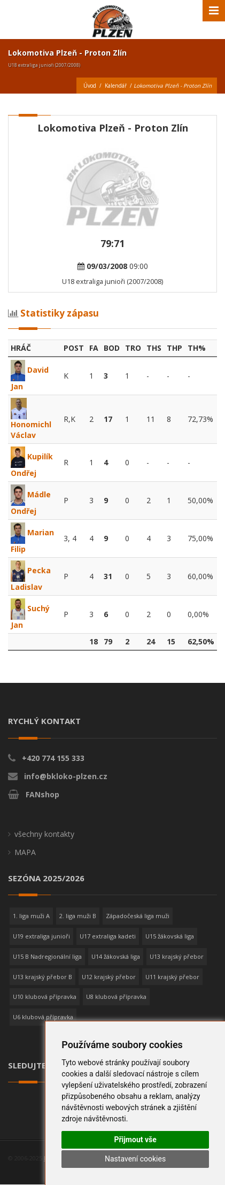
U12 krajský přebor (109, 977)
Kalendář (116, 85)
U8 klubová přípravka (116, 996)
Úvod (89, 85)
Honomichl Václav (31, 421)
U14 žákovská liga (115, 956)
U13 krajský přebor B (42, 977)
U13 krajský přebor (177, 956)
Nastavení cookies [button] (135, 1159)
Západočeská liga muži (137, 916)
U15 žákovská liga (169, 936)
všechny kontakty (44, 834)
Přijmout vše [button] (135, 1139)
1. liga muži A (31, 916)
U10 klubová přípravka (44, 996)
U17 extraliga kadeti (108, 936)
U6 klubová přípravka (43, 1017)
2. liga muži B (77, 916)
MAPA (25, 852)
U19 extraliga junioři (41, 936)
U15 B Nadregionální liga (47, 956)
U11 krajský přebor (172, 977)
